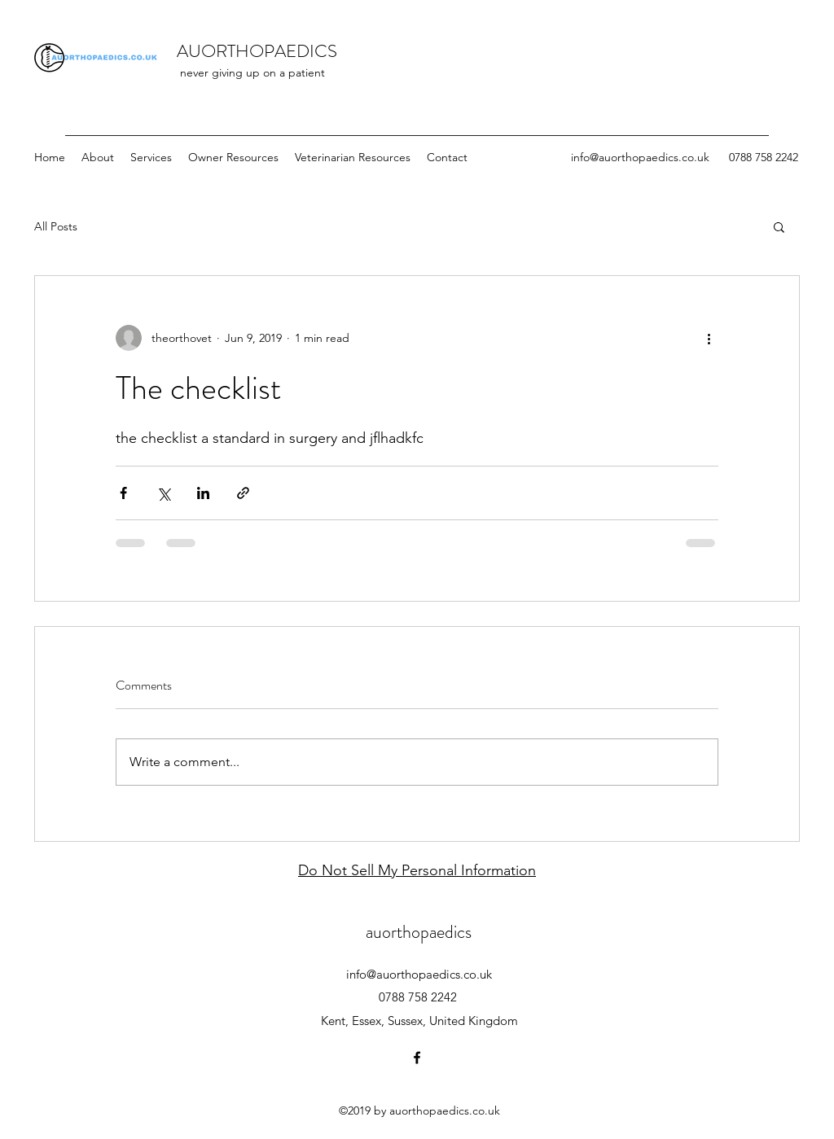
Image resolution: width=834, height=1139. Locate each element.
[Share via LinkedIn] (203, 493)
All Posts (55, 226)
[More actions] (708, 338)
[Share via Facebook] (123, 493)
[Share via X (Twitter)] (163, 493)
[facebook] (417, 1057)
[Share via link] (243, 493)
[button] (779, 226)
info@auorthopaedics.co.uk (640, 157)
